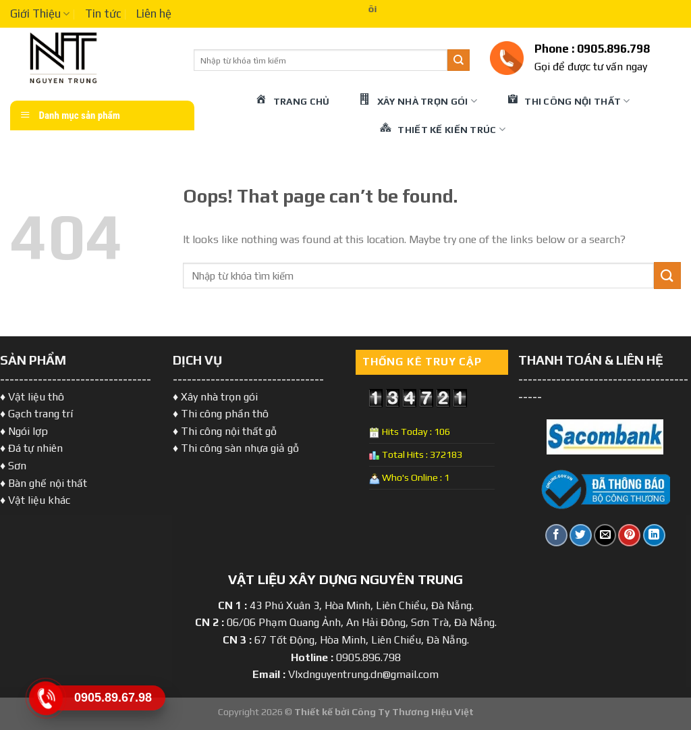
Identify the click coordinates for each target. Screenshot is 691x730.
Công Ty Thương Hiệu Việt (413, 711)
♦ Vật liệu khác (35, 500)
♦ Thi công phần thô (221, 413)
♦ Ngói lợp (24, 431)
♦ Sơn (13, 465)
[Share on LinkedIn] (654, 535)
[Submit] (458, 60)
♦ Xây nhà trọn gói (215, 396)
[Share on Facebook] (556, 535)
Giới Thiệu (40, 13)
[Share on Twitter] (581, 535)
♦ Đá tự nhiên (31, 448)
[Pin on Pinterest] (629, 535)
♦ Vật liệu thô (32, 396)
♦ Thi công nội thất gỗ (225, 431)
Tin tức (103, 13)
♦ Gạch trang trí (36, 413)
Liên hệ (153, 13)
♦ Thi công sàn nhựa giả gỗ (236, 448)
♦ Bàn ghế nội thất (43, 483)
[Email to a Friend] (605, 535)
